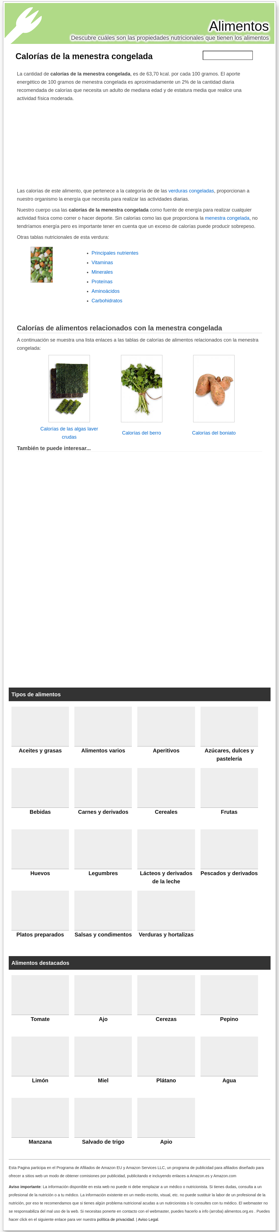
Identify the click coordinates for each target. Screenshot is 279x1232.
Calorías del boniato (214, 433)
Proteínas (102, 281)
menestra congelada (226, 218)
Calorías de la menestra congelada (84, 56)
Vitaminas (102, 262)
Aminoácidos (106, 291)
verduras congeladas (191, 191)
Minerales (102, 272)
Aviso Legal (148, 1219)
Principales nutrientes (115, 253)
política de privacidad (115, 1219)
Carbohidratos (107, 300)
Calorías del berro (141, 433)
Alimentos (239, 26)
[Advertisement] (139, 143)
